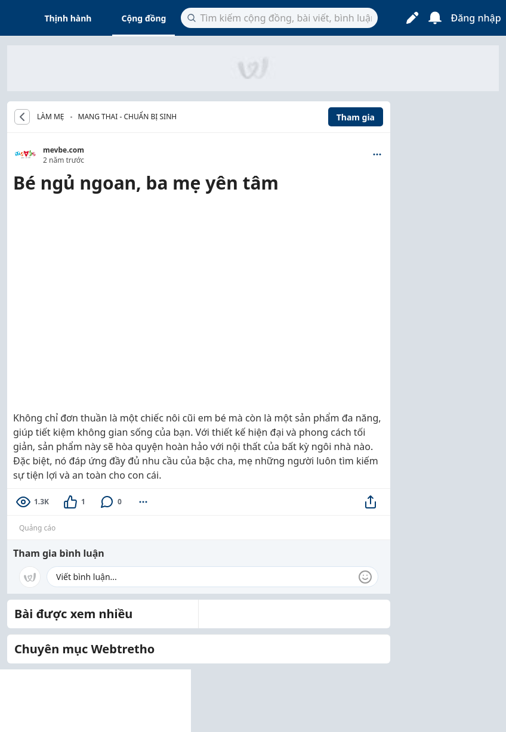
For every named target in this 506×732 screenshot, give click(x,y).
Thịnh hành (68, 18)
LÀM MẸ (50, 117)
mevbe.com (63, 150)
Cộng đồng (143, 18)
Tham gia (356, 117)
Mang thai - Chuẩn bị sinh (127, 116)
